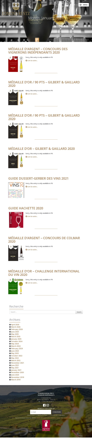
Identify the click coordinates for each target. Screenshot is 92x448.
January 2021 (16, 370)
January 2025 (16, 339)
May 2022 (15, 358)
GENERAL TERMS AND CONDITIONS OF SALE (64, 419)
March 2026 (15, 327)
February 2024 (17, 348)
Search (79, 312)
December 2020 (17, 372)
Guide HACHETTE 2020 (27, 208)
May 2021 (15, 368)
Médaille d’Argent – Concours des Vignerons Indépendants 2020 (38, 51)
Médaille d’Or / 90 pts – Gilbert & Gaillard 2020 (45, 84)
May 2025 (15, 334)
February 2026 (17, 329)
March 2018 (15, 379)
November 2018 (17, 377)
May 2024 (15, 344)
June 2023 (15, 351)
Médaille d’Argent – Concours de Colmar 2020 (45, 240)
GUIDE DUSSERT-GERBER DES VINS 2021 (40, 178)
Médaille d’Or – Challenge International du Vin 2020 (45, 273)
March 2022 (15, 360)
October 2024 (16, 341)
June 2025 (15, 332)
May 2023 (15, 353)
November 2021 (17, 363)
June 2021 (15, 365)
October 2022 (16, 356)
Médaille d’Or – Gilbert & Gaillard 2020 (43, 148)
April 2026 (15, 324)
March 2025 (15, 336)
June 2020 (15, 375)
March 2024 (15, 346)
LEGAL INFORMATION (43, 419)
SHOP (60, 5)
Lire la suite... (32, 60)
